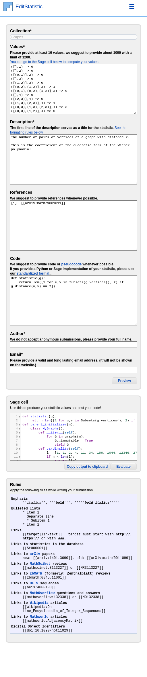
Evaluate (123, 467)
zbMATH (36, 587)
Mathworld (39, 638)
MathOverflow (42, 610)
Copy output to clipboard (87, 467)
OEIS (34, 599)
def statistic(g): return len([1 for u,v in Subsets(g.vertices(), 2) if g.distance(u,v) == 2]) (73, 300)
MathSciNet (40, 576)
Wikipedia (39, 622)
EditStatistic (29, 6)
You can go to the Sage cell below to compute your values (54, 62)
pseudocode (71, 264)
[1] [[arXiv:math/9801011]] (73, 225)
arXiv (35, 564)
